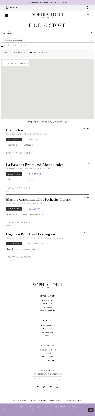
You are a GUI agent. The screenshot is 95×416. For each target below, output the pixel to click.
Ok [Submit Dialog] (91, 409)
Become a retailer (47, 311)
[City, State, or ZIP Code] (47, 39)
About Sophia (47, 304)
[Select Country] (47, 32)
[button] (7, 15)
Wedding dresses (47, 325)
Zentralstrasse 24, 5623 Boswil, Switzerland (27, 134)
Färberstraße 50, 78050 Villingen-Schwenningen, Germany (34, 238)
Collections (47, 332)
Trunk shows (47, 357)
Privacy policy (55, 401)
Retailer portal (47, 360)
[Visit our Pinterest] (50, 386)
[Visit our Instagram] (44, 386)
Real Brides (47, 329)
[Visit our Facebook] (37, 386)
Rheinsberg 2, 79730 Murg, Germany (24, 203)
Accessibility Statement (73, 401)
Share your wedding (47, 350)
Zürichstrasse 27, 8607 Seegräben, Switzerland (29, 168)
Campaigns (47, 307)
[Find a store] (12, 8)
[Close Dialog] (3, 410)
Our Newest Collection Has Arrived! (47, 2)
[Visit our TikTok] (57, 386)
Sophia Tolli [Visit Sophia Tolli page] (10, 156)
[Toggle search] (88, 8)
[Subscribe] (60, 378)
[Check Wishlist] (88, 15)
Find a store (47, 300)
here (56, 413)
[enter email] (47, 378)
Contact (47, 353)
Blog (47, 335)
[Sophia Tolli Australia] (47, 15)
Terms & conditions (38, 401)
